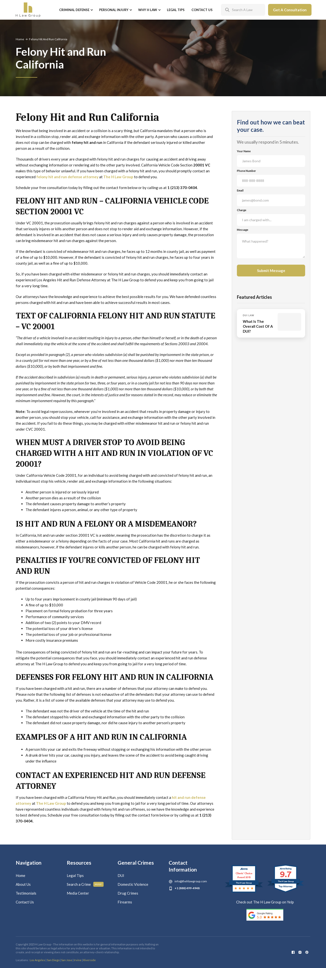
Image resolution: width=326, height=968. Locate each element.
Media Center (78, 893)
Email (240, 190)
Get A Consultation (290, 10)
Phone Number (246, 170)
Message (242, 229)
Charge (241, 210)
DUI (121, 875)
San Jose (66, 960)
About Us (23, 884)
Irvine (78, 960)
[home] (28, 10)
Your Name (244, 151)
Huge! (98, 884)
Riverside (89, 960)
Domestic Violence (133, 884)
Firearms (125, 902)
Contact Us (202, 10)
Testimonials (26, 893)
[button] (76, 9)
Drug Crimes (128, 893)
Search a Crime (79, 884)
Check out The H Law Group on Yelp (265, 902)
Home (20, 39)
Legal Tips (176, 10)
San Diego (53, 960)
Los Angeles (37, 960)
